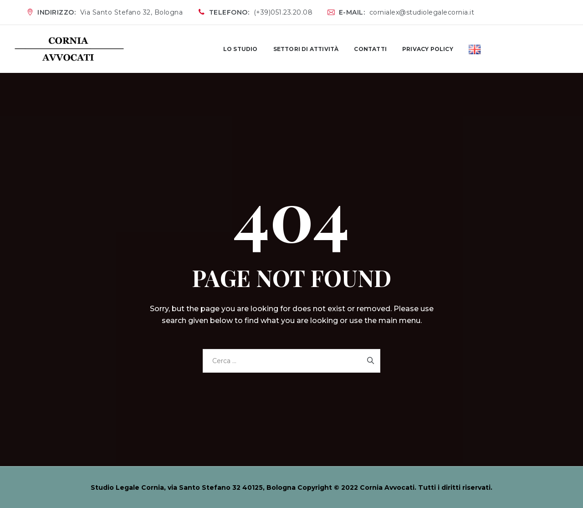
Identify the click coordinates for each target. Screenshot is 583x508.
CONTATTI (370, 49)
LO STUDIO (240, 49)
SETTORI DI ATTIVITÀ (306, 49)
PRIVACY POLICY (427, 49)
